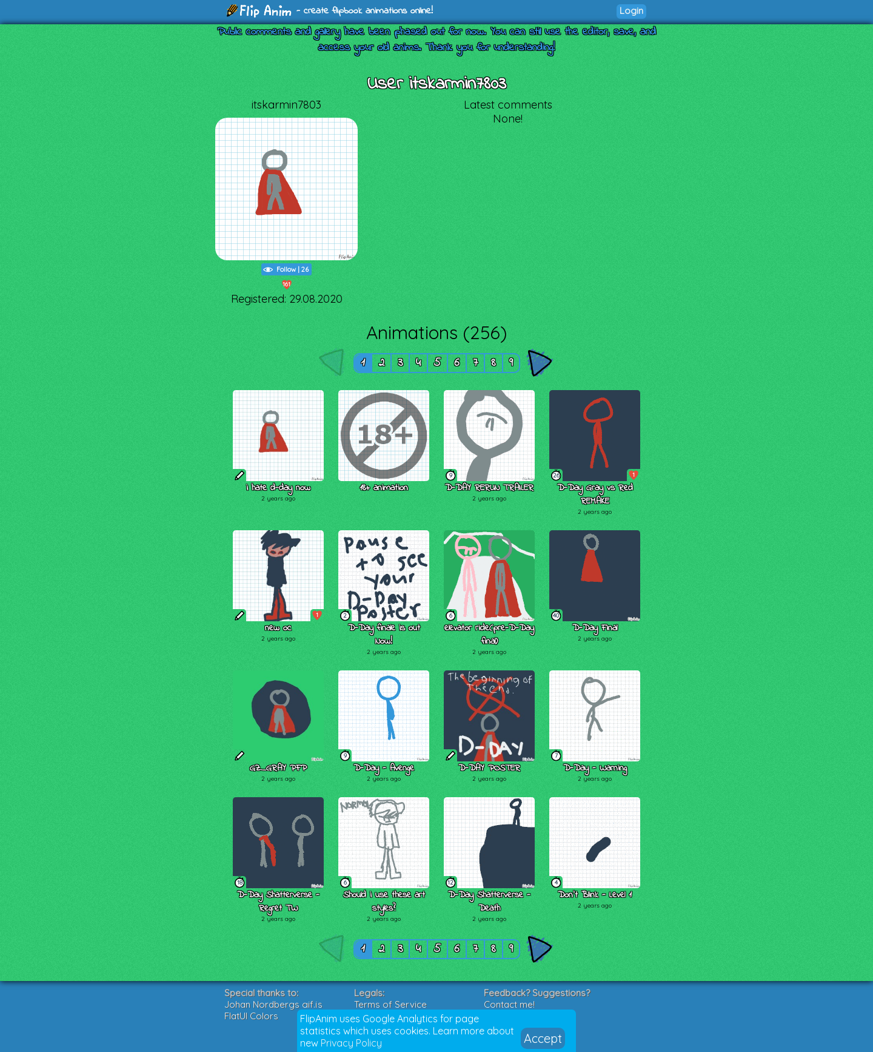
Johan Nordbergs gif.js (273, 1004)
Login (631, 10)
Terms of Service (390, 1004)
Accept (543, 1038)
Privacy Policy (351, 1043)
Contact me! (509, 1004)
